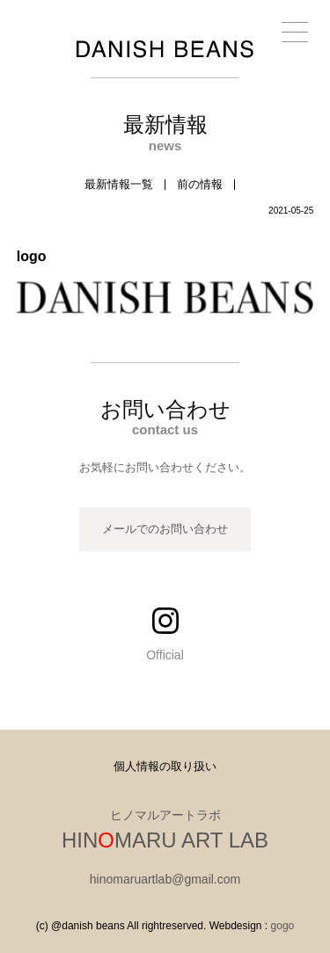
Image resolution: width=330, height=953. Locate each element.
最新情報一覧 (118, 184)
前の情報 (200, 184)
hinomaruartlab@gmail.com (165, 879)
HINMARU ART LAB (165, 840)
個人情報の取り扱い (165, 766)
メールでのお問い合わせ (165, 528)
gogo (283, 926)
